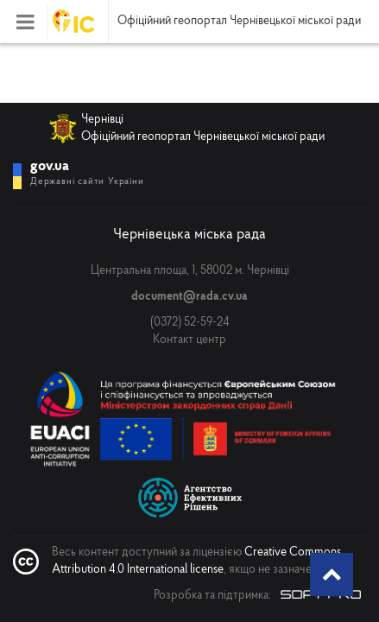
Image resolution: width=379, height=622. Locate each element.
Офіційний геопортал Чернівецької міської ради (239, 22)
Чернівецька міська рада (189, 234)
